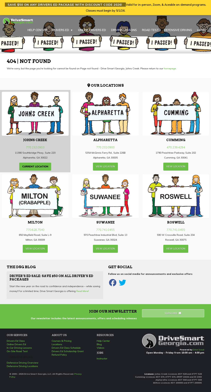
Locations (57, 344)
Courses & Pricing (61, 340)
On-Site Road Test (17, 351)
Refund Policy (59, 354)
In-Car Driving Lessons (19, 347)
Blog (99, 344)
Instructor (102, 358)
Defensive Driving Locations (22, 366)
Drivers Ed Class (16, 340)
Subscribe (173, 313)
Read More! (82, 291)
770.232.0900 (105, 147)
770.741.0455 (105, 229)
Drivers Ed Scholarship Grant (68, 351)
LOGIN (201, 30)
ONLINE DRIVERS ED (92, 30)
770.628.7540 (35, 229)
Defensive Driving (21, 357)
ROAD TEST (150, 30)
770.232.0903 (35, 147)
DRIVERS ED (62, 30)
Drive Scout (198, 349)
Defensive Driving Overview (22, 362)
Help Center (103, 340)
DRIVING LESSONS (124, 30)
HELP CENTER (37, 30)
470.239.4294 (176, 147)
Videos (100, 347)
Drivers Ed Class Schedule (66, 347)
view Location (105, 166)
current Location (35, 166)
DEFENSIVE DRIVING (178, 30)
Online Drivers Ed (16, 344)
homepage (170, 68)
